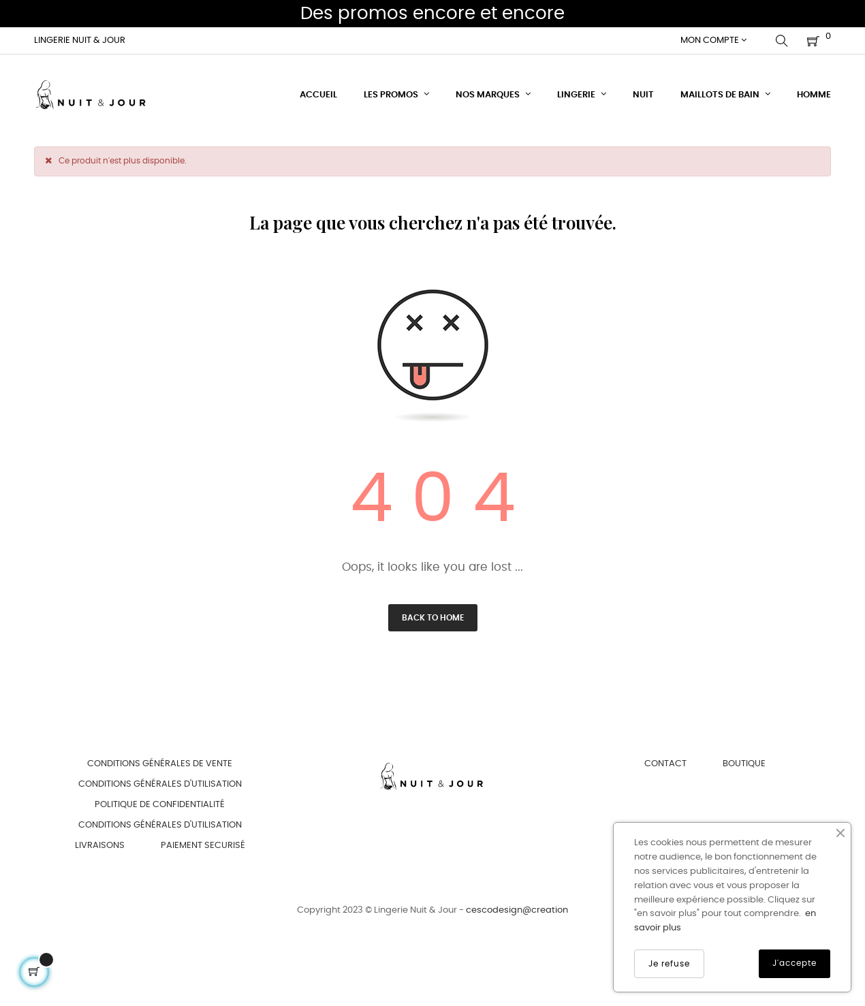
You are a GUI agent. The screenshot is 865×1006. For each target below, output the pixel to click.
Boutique (744, 763)
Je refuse (669, 964)
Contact (665, 763)
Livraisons (100, 845)
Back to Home (433, 618)
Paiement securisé (203, 845)
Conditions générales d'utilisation (160, 784)
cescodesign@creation (517, 910)
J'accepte (794, 963)
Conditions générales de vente (159, 763)
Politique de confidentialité (160, 804)
